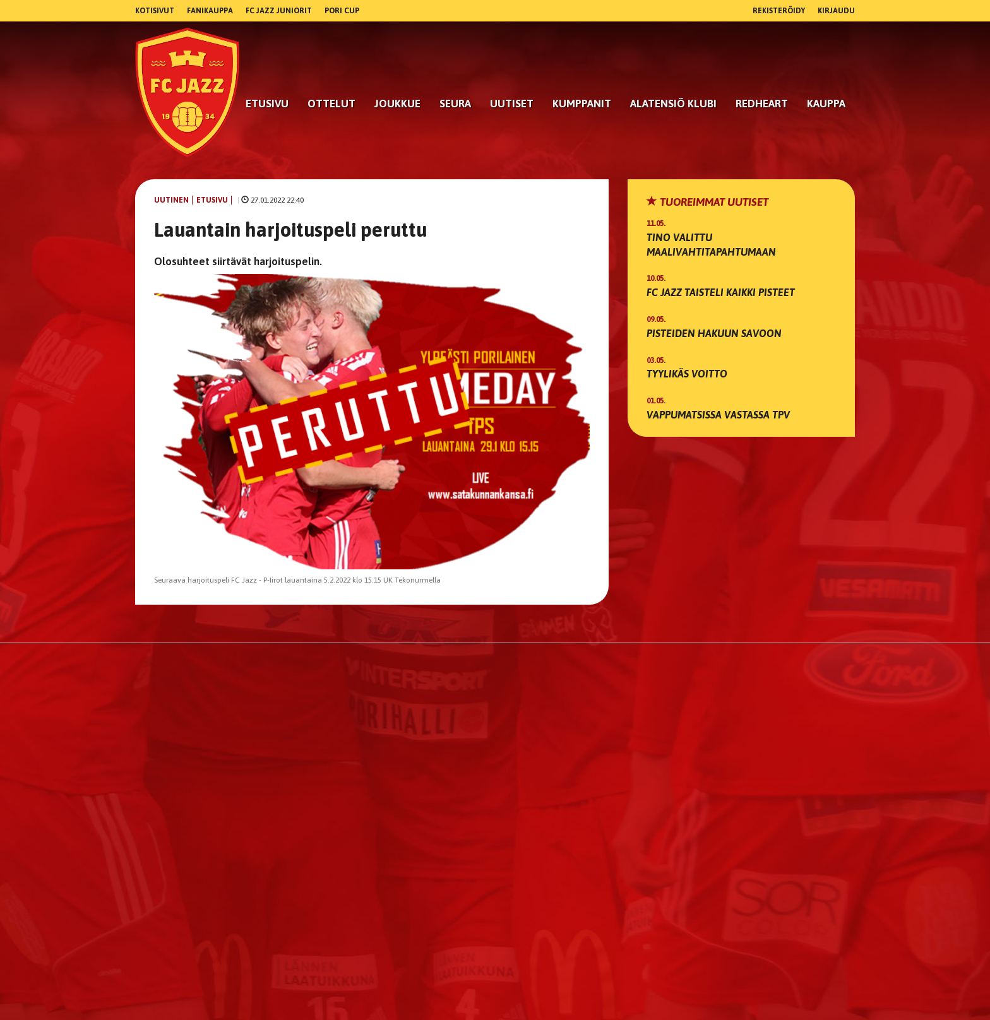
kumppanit (581, 103)
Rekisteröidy (779, 10)
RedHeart (762, 103)
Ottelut (331, 103)
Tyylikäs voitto (687, 373)
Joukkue (397, 103)
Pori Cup (342, 10)
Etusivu (267, 103)
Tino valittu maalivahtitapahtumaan (711, 245)
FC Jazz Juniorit (279, 10)
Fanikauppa (210, 10)
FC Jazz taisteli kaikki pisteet (721, 292)
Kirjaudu (836, 10)
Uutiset (512, 103)
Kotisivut (154, 10)
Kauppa (826, 103)
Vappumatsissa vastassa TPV (718, 414)
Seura (455, 103)
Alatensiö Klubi (673, 103)
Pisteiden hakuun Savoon (714, 333)
